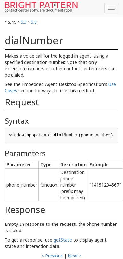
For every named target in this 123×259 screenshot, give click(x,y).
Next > (75, 256)
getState (63, 240)
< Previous (52, 256)
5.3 (24, 22)
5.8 (34, 22)
